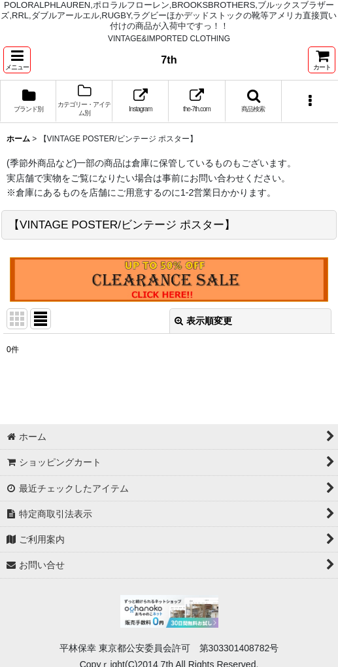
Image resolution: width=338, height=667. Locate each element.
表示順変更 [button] (203, 320)
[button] (17, 59)
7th (169, 59)
